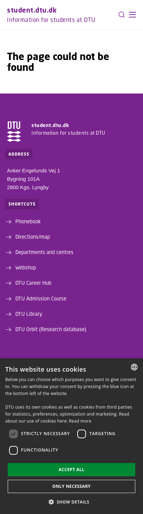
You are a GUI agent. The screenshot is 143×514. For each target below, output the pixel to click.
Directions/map (32, 236)
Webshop (25, 267)
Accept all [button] (72, 469)
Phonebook (28, 221)
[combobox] (134, 367)
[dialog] (71, 436)
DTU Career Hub (33, 283)
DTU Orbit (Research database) (50, 329)
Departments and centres (44, 252)
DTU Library (28, 314)
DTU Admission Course (40, 298)
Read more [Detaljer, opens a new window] (80, 421)
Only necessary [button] (71, 486)
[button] (132, 14)
